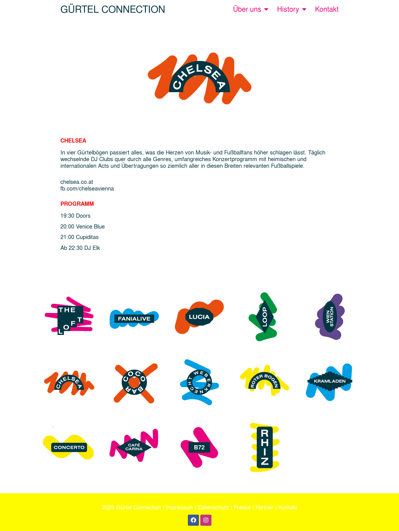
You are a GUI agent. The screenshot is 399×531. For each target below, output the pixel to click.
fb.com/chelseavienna (87, 188)
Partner (264, 507)
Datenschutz (213, 507)
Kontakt (327, 9)
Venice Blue (90, 226)
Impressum (179, 507)
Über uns (250, 9)
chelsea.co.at (76, 182)
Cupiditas (88, 237)
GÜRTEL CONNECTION (112, 9)
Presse (242, 507)
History (291, 9)
